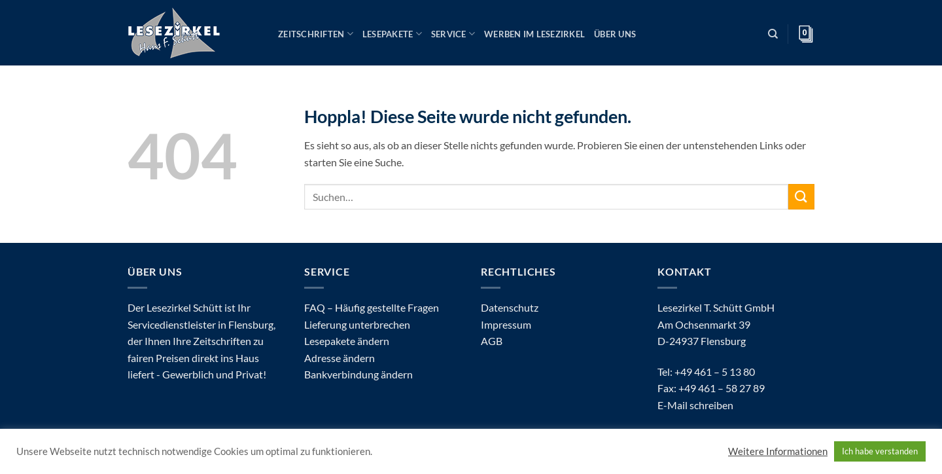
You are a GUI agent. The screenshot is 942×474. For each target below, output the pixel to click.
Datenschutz (509, 307)
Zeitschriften (315, 33)
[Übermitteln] (801, 197)
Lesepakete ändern (346, 341)
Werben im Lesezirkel (534, 34)
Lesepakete (392, 33)
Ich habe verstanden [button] (880, 451)
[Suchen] (773, 34)
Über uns (615, 34)
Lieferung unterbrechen (357, 324)
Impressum (506, 324)
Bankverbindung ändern (358, 374)
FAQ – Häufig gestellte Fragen (371, 307)
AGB (491, 341)
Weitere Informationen (778, 451)
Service (453, 33)
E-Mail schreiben (695, 405)
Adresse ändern (339, 358)
